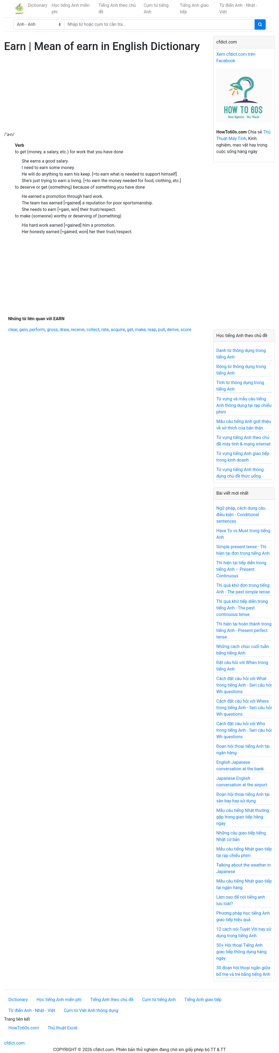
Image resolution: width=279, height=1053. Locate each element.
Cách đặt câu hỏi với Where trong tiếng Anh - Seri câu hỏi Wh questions (244, 708)
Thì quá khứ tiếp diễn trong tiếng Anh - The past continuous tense (242, 608)
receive (78, 329)
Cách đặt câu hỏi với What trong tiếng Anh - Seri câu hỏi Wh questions (244, 685)
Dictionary (37, 5)
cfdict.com (14, 1043)
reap (152, 329)
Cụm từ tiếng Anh (156, 8)
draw (64, 329)
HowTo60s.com (23, 1027)
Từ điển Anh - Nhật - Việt (238, 8)
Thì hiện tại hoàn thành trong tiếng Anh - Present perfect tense (243, 630)
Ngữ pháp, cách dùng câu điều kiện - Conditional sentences (240, 515)
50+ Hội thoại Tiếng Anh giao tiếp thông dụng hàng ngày (241, 952)
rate (105, 329)
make (140, 329)
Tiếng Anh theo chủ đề (117, 8)
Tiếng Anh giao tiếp (194, 8)
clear (12, 329)
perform (37, 329)
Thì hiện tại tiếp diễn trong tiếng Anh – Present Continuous (241, 569)
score (185, 329)
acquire (118, 329)
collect (93, 329)
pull (161, 329)
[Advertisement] (104, 93)
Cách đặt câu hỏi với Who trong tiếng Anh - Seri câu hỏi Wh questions (244, 730)
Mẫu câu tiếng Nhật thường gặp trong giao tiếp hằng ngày (242, 817)
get (130, 329)
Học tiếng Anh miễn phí (71, 8)
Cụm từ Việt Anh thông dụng (91, 1010)
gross (52, 329)
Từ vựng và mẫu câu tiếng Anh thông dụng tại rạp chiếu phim (244, 405)
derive (173, 329)
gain (23, 329)
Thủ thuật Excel (62, 1027)
